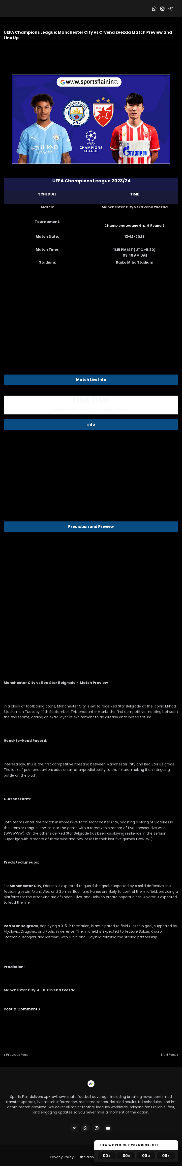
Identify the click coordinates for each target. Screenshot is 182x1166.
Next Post (168, 1054)
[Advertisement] (91, 309)
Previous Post (17, 1054)
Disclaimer (88, 1157)
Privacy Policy (62, 1157)
